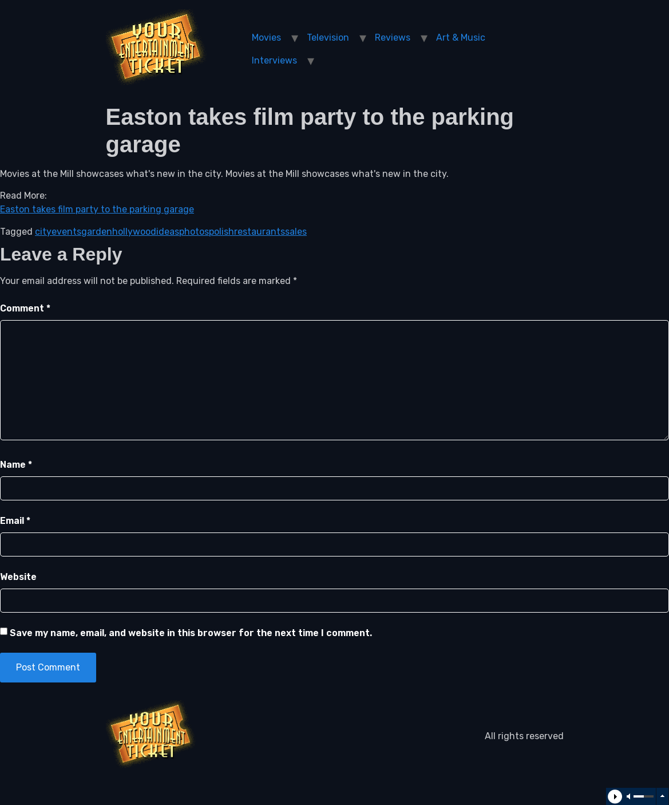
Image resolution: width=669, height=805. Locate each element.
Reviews (392, 37)
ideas (167, 231)
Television (328, 37)
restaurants (259, 231)
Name (16, 464)
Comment (25, 308)
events (66, 231)
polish (221, 231)
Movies (266, 37)
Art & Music (460, 37)
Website (18, 576)
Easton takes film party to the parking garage (97, 209)
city (43, 231)
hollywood (134, 231)
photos (194, 231)
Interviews (274, 60)
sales (296, 231)
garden (96, 231)
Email (15, 520)
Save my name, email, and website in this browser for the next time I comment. (191, 633)
